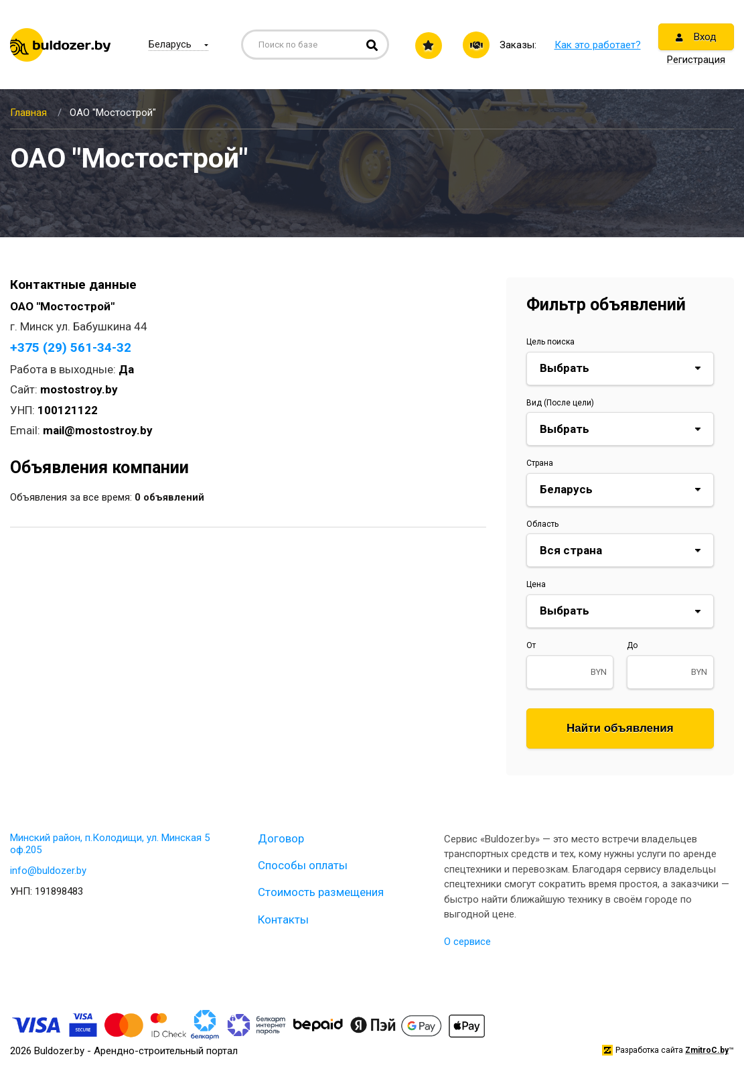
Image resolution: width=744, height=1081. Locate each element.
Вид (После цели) (560, 402)
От (531, 645)
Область (542, 524)
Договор (281, 838)
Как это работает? (597, 45)
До (632, 645)
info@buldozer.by (48, 871)
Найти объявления (620, 728)
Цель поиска (550, 341)
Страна (539, 463)
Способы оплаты (303, 865)
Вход (696, 37)
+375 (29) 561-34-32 (70, 347)
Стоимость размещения (321, 892)
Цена (536, 584)
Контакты (283, 919)
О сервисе (467, 942)
